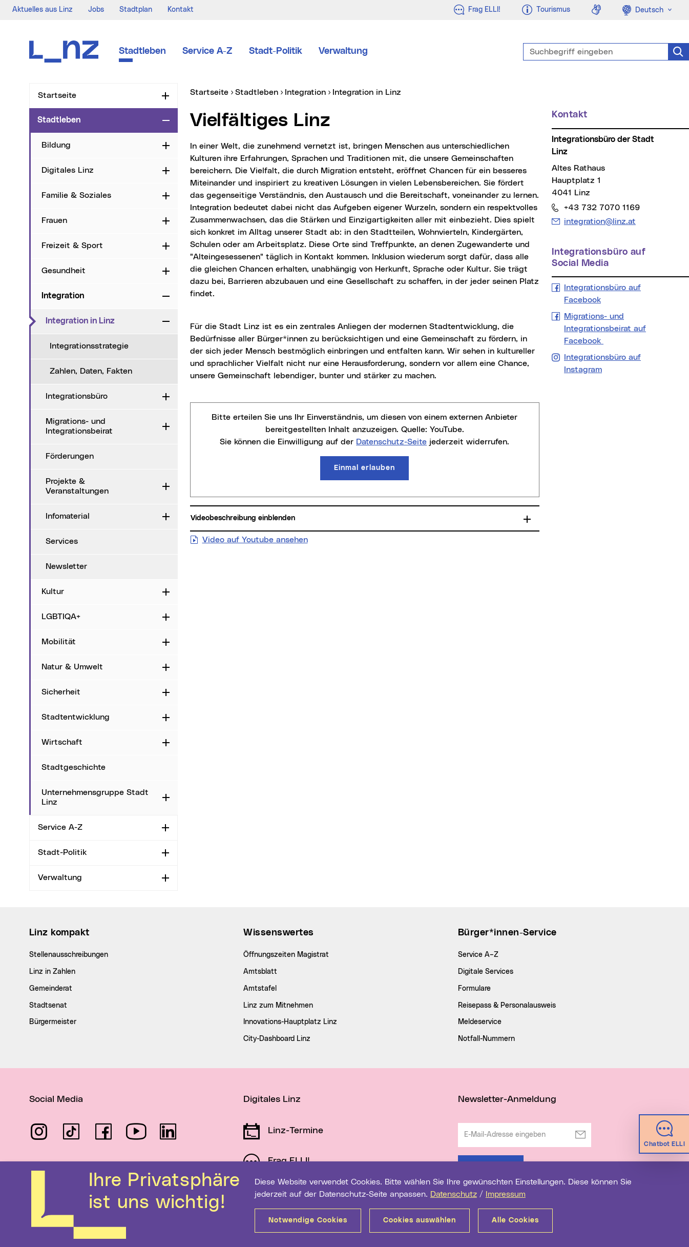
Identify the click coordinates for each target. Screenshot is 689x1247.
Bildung (56, 145)
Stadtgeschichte (73, 767)
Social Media (56, 1099)
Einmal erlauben (364, 468)
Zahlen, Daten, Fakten (91, 371)
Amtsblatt (260, 971)
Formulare (474, 988)
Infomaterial (68, 516)
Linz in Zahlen (52, 971)
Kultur (52, 591)
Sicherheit (60, 692)
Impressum (506, 1194)
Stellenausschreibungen (68, 954)
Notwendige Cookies (307, 1220)
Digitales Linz (67, 170)
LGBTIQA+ (60, 616)
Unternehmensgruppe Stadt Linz (95, 797)
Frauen (54, 220)
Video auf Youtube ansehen (255, 539)
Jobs (96, 9)
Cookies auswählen (419, 1220)
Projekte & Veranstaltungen (77, 486)
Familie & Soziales (76, 195)
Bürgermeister (52, 1022)
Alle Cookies (515, 1220)
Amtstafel (260, 988)
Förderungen (70, 456)
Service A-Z (207, 51)
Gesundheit (63, 271)
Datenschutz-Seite (391, 442)
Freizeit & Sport (72, 245)
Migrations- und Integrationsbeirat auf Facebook (605, 328)
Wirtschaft (61, 742)
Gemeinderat (50, 988)
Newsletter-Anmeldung (507, 1099)
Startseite (57, 95)
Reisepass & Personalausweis (507, 1005)
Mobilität (58, 642)
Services (62, 541)
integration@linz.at (599, 221)
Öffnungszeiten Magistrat (286, 954)
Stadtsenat (48, 1005)
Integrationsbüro (77, 396)
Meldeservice (480, 1022)
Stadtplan (135, 9)
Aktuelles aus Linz (42, 9)
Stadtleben (142, 51)
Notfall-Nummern (486, 1038)
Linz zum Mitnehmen (278, 1005)
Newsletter (66, 566)
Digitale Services (485, 971)
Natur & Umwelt (72, 667)
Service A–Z (478, 954)
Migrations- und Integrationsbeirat (79, 426)
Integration (62, 296)
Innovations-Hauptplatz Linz (290, 1022)
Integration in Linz (102, 320)
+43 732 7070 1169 (601, 207)
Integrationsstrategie (89, 346)
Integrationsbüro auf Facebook (602, 293)
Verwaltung (343, 51)
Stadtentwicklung (75, 717)
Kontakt (181, 9)
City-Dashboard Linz (276, 1038)
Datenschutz (453, 1194)
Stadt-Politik (275, 51)
